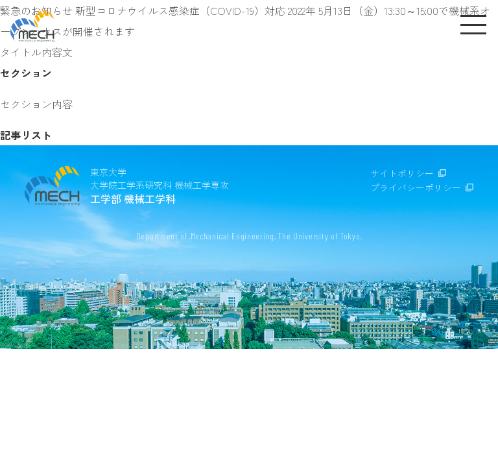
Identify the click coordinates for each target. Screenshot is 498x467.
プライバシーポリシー (415, 187)
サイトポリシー (402, 173)
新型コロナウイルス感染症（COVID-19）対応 (181, 10)
